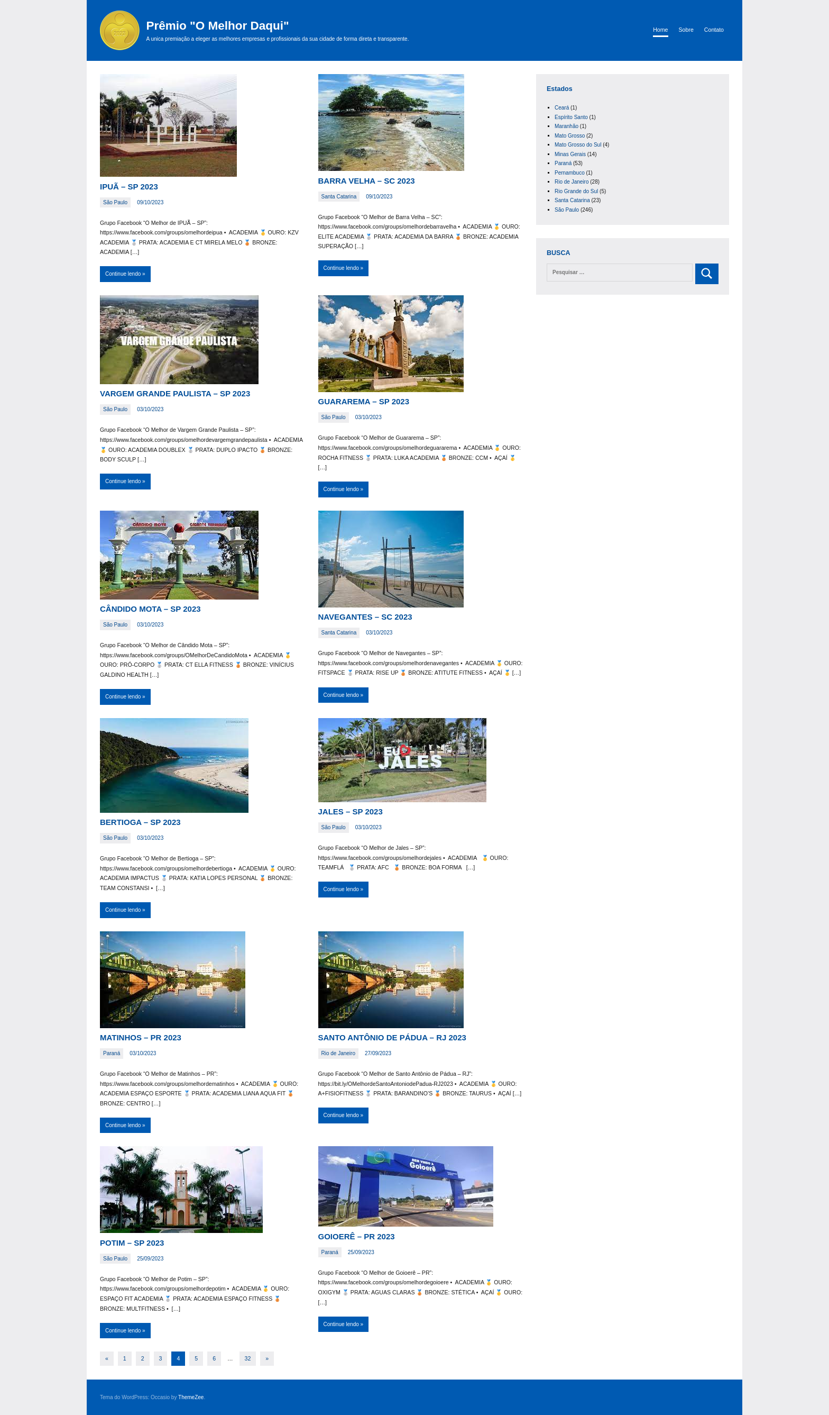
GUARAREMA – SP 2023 (364, 401)
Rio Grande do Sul (576, 191)
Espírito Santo (571, 117)
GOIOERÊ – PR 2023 (356, 1236)
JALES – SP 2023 (350, 811)
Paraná (111, 1053)
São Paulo (115, 202)
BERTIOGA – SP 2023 (140, 822)
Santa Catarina (339, 196)
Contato (714, 29)
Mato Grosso (570, 136)
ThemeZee (191, 1397)
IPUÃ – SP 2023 (129, 186)
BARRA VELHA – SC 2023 (366, 180)
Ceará (562, 108)
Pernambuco (570, 173)
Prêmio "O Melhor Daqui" (217, 25)
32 (248, 1358)
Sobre (686, 29)
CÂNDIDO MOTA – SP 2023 (150, 608)
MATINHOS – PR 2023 (140, 1037)
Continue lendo (123, 274)
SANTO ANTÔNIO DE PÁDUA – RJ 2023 (392, 1037)
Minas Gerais (570, 154)
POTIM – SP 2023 (132, 1242)
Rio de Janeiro (338, 1053)
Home (660, 29)
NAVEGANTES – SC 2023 (365, 616)
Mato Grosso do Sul (578, 145)
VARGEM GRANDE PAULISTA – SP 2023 (175, 393)
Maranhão (566, 126)
